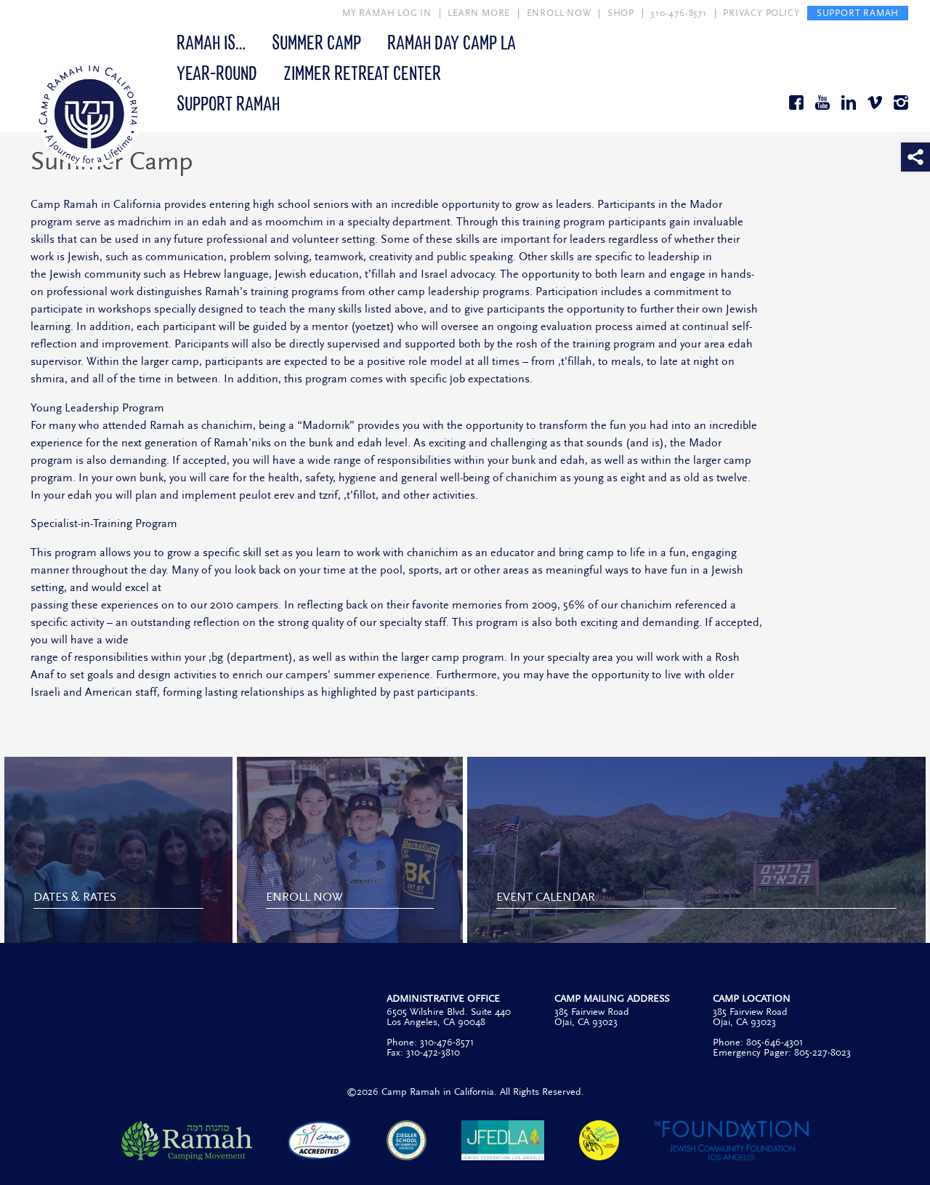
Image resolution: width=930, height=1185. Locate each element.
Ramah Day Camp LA (451, 41)
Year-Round (217, 72)
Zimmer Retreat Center (362, 72)
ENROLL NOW (559, 13)
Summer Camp (316, 41)
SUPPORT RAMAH (858, 13)
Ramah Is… (211, 41)
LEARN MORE (479, 13)
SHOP (620, 13)
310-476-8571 (678, 13)
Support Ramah (228, 102)
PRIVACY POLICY (761, 13)
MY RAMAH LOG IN (387, 13)
